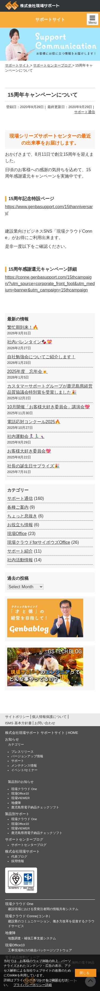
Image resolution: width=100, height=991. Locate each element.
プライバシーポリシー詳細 (32, 985)
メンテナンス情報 (24, 765)
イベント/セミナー (24, 770)
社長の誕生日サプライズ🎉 (33, 466)
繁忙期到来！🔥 (22, 327)
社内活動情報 (20, 560)
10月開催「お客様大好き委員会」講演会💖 (48, 407)
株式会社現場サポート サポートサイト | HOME (41, 733)
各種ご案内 (18, 507)
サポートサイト (50, 19)
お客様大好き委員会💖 (29, 451)
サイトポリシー (17, 717)
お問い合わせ (44, 723)
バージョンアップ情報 (27, 756)
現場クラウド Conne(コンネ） (28, 916)
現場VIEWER (20, 798)
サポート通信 (84, 112)
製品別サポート (17, 814)
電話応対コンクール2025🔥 (34, 422)
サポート (17, 760)
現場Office (17, 533)
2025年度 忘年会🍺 (27, 371)
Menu (93, 19)
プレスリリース (22, 751)
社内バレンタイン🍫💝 (29, 342)
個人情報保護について (49, 717)
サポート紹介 (20, 551)
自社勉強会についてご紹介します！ (41, 357)
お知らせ (12, 739)
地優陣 (16, 802)
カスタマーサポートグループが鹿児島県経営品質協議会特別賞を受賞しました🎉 (50, 389)
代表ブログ (19, 856)
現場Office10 (20, 793)
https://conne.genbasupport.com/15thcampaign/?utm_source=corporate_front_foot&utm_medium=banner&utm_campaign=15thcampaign (50, 283)
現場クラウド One (24, 789)
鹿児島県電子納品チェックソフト (35, 807)
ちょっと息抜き (22, 516)
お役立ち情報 (20, 525)
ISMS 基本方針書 (18, 723)
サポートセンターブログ (24, 839)
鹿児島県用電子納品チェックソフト (36, 832)
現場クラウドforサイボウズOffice (38, 542)
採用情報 (17, 861)
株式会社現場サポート (22, 851)
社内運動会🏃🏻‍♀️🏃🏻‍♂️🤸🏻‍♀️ (26, 436)
